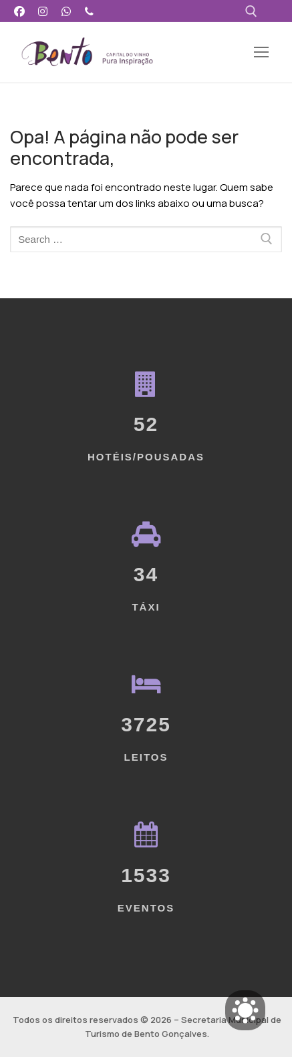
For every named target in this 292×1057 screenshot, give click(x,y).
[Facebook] (19, 11)
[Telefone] (89, 11)
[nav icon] (261, 52)
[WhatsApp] (66, 11)
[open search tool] (251, 11)
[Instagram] (43, 11)
